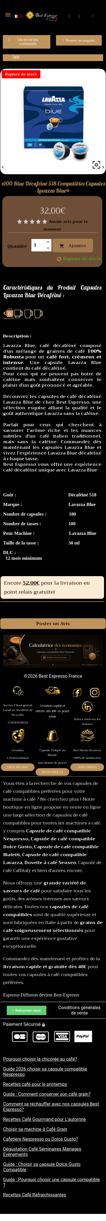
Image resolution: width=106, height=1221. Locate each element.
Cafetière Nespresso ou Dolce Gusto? (40, 1139)
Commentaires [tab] (53, 607)
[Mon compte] (79, 16)
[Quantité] (38, 245)
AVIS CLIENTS (87, 767)
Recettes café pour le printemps (35, 1084)
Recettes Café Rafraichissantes (34, 1195)
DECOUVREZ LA (52, 772)
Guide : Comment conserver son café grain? (46, 1094)
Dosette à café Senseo (50, 863)
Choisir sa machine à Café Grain (35, 1129)
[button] (69, 16)
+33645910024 (18, 722)
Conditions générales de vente (79, 1010)
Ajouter (72, 246)
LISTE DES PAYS (17, 767)
